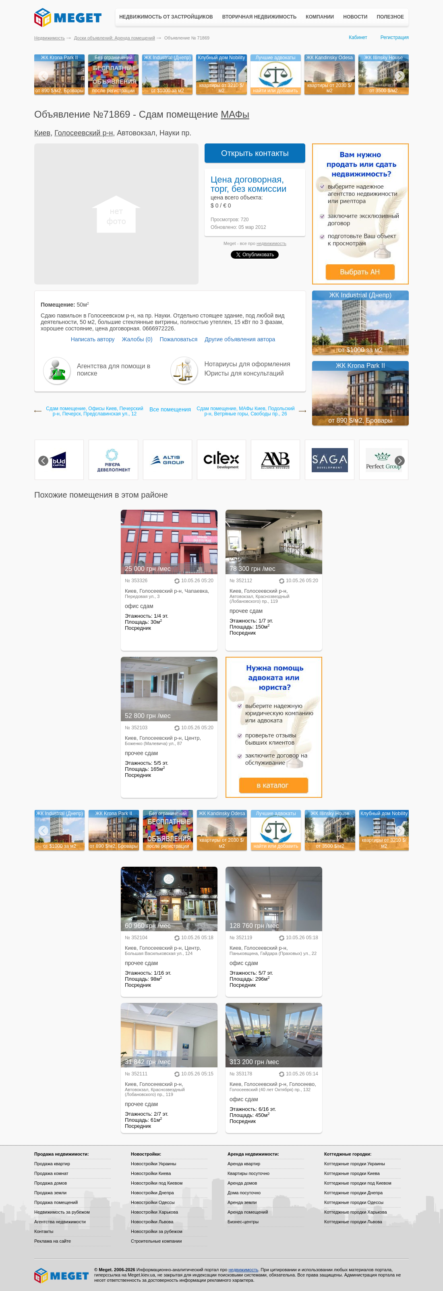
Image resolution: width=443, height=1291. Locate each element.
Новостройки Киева (151, 1173)
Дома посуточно (244, 1192)
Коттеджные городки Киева (352, 1173)
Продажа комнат (51, 1173)
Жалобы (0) (137, 339)
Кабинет (358, 37)
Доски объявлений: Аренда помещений (114, 37)
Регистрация (395, 37)
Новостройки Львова (152, 1221)
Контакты (44, 1231)
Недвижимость (49, 37)
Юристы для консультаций (244, 373)
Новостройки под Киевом (156, 1183)
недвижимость (271, 243)
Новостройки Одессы (153, 1202)
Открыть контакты (255, 153)
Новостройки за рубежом (156, 1231)
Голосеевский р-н (83, 133)
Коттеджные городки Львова (353, 1221)
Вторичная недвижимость (259, 17)
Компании (320, 17)
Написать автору (93, 339)
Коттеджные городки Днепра (353, 1192)
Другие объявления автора (240, 339)
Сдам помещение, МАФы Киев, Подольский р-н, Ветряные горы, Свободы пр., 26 (246, 411)
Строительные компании (156, 1241)
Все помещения (170, 409)
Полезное (390, 17)
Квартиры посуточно (248, 1173)
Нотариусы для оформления (247, 364)
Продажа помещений (56, 1202)
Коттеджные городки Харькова (355, 1212)
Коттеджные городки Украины (354, 1163)
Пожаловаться (178, 339)
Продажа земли (50, 1192)
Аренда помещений (248, 1212)
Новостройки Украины (153, 1163)
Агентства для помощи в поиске (113, 370)
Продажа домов (50, 1183)
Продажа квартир (52, 1163)
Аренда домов (242, 1183)
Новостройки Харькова (154, 1212)
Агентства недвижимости (60, 1221)
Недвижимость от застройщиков (166, 17)
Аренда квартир (244, 1163)
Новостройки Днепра (152, 1192)
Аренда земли (242, 1202)
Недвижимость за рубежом (62, 1212)
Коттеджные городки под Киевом (357, 1183)
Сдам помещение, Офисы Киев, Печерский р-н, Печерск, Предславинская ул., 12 (94, 411)
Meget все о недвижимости (62, 1275)
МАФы (235, 114)
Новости (355, 17)
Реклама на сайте (52, 1241)
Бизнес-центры (243, 1221)
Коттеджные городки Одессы (353, 1202)
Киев (42, 133)
